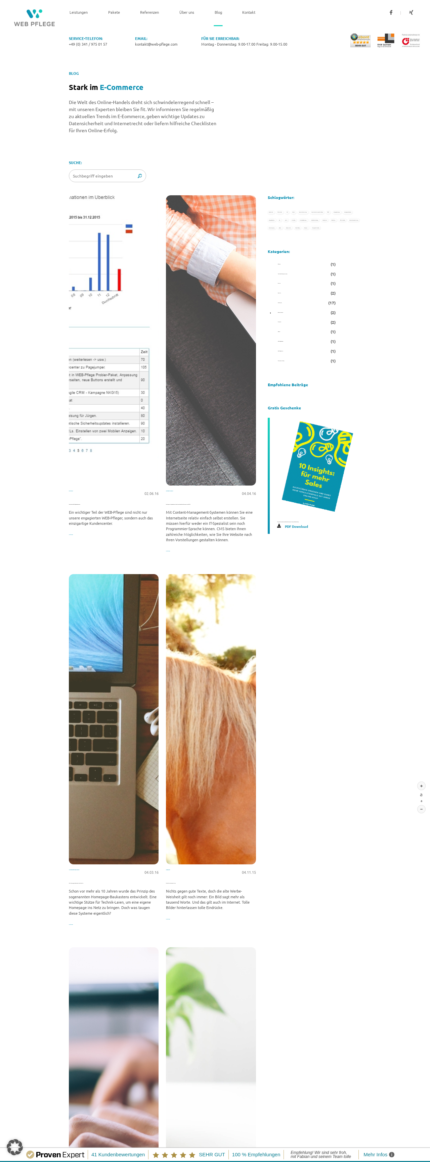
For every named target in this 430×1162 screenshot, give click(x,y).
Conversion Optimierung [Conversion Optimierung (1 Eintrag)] (296, 252)
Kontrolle (80, 493)
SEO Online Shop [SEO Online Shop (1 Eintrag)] (289, 426)
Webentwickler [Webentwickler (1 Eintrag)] (287, 484)
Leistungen (79, 12)
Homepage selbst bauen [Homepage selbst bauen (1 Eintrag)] (296, 310)
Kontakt (248, 12)
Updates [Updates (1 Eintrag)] (334, 464)
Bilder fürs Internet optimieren (195, 887)
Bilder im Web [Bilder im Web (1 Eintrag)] (331, 213)
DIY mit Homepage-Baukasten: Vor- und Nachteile (106, 889)
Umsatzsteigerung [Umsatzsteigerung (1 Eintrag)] (290, 464)
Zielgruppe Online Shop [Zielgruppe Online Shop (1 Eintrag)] (295, 522)
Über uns (186, 12)
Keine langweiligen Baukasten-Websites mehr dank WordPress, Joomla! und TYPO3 (209, 505)
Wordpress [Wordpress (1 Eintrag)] (331, 503)
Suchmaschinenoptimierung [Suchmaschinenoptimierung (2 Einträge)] (299, 445)
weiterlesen (79, 533)
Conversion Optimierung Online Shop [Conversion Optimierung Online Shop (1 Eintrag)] (308, 271)
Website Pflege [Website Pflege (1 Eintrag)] (288, 503)
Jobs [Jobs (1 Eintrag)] (336, 329)
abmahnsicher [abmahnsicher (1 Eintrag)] (286, 213)
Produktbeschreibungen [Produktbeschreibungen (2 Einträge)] (296, 387)
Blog (218, 12)
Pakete (114, 12)
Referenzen (149, 12)
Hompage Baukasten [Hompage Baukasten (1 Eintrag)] (293, 329)
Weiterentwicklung (186, 493)
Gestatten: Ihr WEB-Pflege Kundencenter (108, 503)
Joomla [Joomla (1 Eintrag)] (280, 349)
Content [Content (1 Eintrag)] (308, 233)
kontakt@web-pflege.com (156, 44)
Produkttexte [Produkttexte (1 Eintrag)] (332, 407)
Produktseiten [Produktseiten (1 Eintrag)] (287, 407)
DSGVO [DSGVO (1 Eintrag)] (280, 291)
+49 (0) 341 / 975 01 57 (88, 44)
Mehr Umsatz (179, 876)
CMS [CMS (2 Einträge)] (277, 233)
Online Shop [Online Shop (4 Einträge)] (317, 349)
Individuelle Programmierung (100, 876)
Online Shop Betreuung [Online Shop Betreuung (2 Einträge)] (295, 368)
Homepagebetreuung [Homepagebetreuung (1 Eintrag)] (326, 291)
